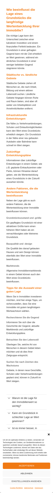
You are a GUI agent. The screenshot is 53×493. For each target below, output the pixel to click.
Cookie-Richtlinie (16, 488)
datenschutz (28, 488)
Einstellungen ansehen (26, 481)
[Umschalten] (9, 398)
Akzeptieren (26, 465)
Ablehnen (26, 473)
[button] (48, 434)
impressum (39, 488)
